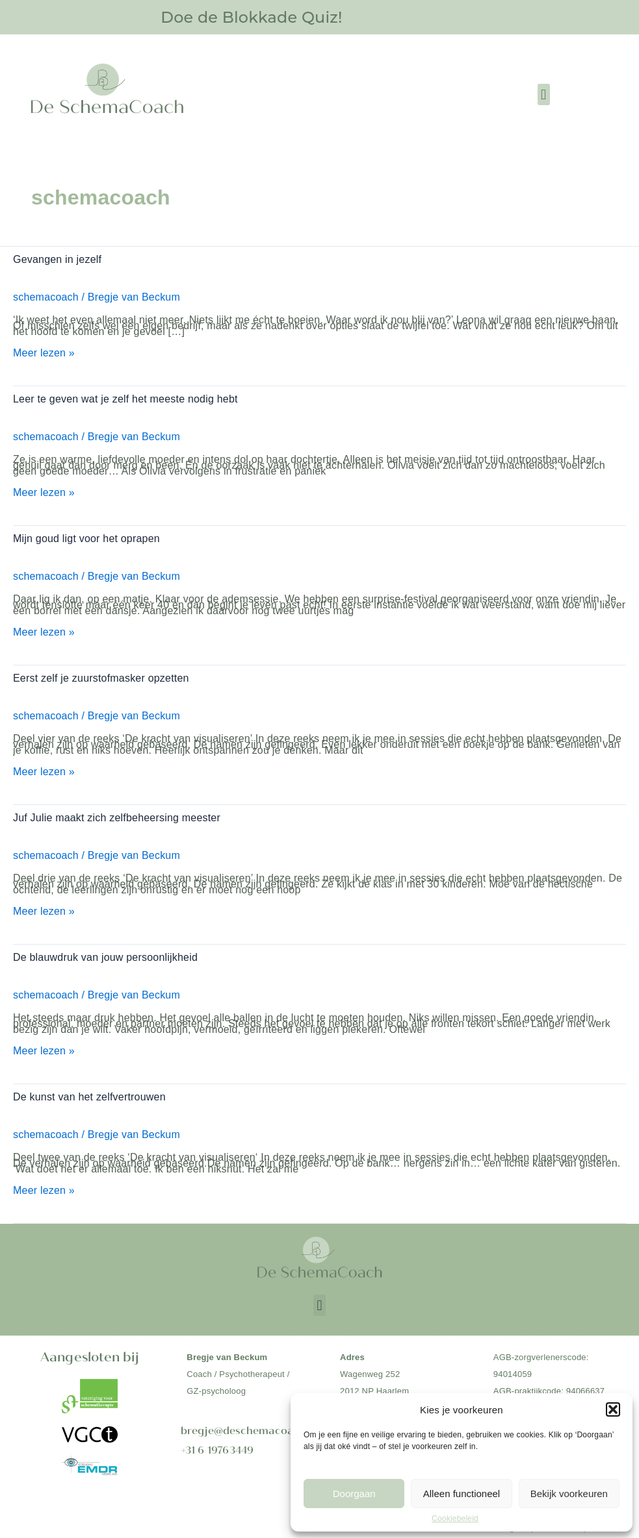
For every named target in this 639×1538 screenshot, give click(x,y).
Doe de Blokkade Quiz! (251, 17)
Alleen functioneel (461, 1493)
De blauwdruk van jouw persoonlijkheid (105, 953)
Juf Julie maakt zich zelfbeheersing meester (116, 815)
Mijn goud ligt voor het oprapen (86, 537)
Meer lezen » (44, 353)
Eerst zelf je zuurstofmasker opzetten (101, 676)
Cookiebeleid (455, 1518)
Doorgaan (354, 1493)
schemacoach (46, 296)
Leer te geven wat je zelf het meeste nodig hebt (125, 398)
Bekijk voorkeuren (569, 1493)
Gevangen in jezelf (57, 259)
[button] (612, 1409)
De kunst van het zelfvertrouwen (89, 1092)
